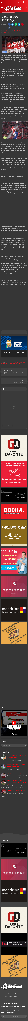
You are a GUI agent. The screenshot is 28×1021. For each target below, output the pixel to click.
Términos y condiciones (10, 996)
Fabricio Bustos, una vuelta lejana (16, 774)
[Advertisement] (13, 657)
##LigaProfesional (10, 363)
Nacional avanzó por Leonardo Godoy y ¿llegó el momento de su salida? (16, 782)
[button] (9, 24)
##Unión (18, 363)
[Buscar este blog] (14, 745)
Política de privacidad (10, 994)
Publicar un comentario (8, 32)
